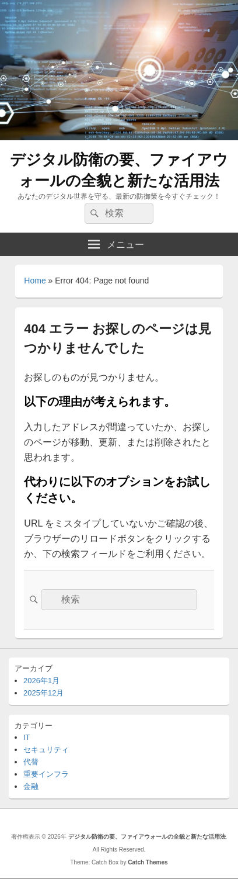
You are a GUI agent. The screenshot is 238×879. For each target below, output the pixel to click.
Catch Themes (147, 862)
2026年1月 (41, 680)
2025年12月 (43, 692)
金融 (30, 786)
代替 (30, 761)
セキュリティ (46, 749)
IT (26, 737)
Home (35, 280)
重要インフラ (46, 774)
